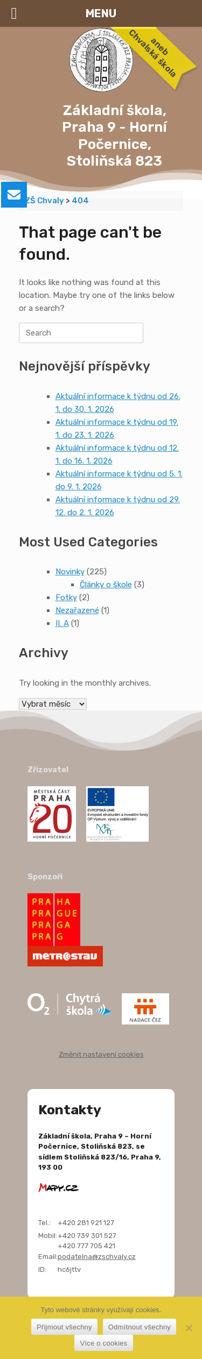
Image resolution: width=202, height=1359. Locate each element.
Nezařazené (77, 610)
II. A (62, 623)
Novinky (70, 572)
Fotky (66, 597)
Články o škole (106, 584)
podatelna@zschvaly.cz (97, 1257)
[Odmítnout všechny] (188, 1327)
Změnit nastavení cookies (101, 1054)
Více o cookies (103, 1343)
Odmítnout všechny (139, 1327)
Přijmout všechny (64, 1327)
